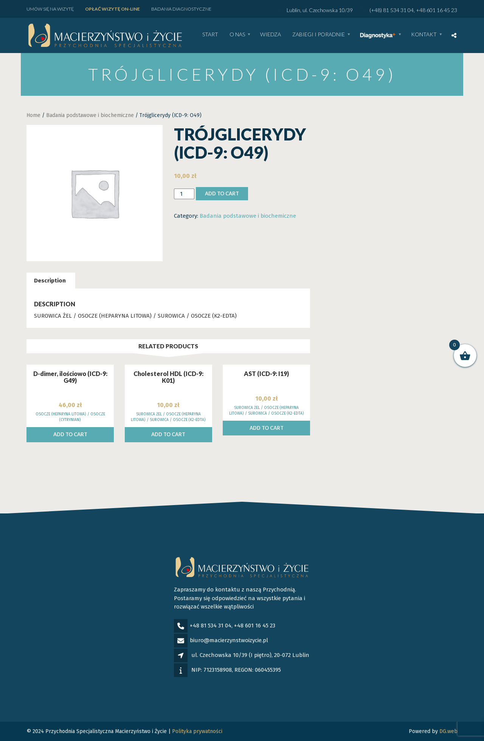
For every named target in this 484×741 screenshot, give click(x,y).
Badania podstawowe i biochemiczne (90, 115)
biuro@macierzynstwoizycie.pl (229, 640)
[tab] (50, 281)
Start (210, 34)
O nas (237, 34)
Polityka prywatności (197, 731)
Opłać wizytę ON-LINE (112, 9)
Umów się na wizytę (50, 9)
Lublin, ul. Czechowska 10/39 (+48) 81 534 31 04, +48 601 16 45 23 (367, 10)
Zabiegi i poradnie (318, 34)
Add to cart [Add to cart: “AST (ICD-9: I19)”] (267, 428)
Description (50, 280)
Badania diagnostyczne (181, 9)
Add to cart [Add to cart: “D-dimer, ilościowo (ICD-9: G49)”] (70, 434)
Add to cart (222, 193)
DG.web (448, 731)
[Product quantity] (184, 194)
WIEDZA (270, 34)
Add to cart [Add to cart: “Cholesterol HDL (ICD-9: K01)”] (168, 434)
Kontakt (424, 34)
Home (33, 115)
